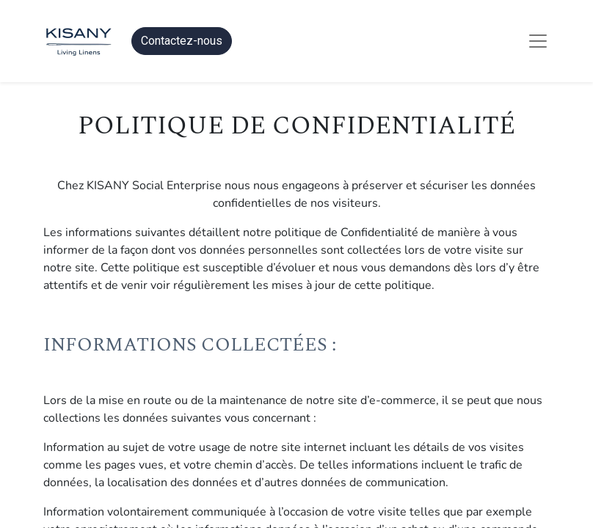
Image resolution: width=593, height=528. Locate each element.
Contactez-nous (181, 41)
